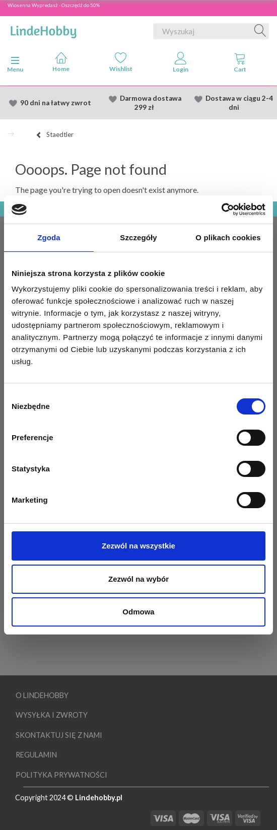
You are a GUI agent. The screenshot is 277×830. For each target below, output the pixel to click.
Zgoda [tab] (48, 237)
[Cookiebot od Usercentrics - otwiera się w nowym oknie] (221, 209)
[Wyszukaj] (260, 31)
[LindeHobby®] (43, 29)
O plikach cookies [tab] (227, 237)
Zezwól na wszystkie (138, 545)
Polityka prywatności (61, 775)
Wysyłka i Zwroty (52, 715)
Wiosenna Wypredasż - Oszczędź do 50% (54, 5)
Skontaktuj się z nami (59, 735)
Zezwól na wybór (138, 579)
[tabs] (240, 64)
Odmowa (138, 611)
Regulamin (36, 754)
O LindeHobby (42, 695)
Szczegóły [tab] (138, 237)
